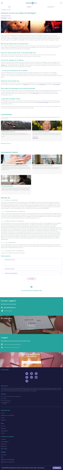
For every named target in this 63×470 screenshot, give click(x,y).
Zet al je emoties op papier (42, 102)
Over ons (3, 426)
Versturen (31, 278)
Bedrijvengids (4, 448)
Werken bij (3, 428)
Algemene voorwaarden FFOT (8, 461)
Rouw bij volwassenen (6, 15)
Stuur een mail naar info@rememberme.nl (13, 344)
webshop (26, 84)
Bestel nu (31, 325)
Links (2, 457)
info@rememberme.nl (7, 400)
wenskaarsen (42, 84)
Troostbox (3, 439)
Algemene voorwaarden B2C (7, 415)
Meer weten (31, 329)
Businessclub (4, 446)
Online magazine (5, 441)
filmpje (3, 65)
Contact (3, 413)
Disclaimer (3, 420)
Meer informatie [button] (40, 467)
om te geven (56, 84)
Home (9, 6)
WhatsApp (5, 398)
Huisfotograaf (4, 430)
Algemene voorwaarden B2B (7, 459)
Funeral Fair (3, 444)
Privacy (2, 417)
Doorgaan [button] (57, 467)
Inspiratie (29, 6)
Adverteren (3, 454)
